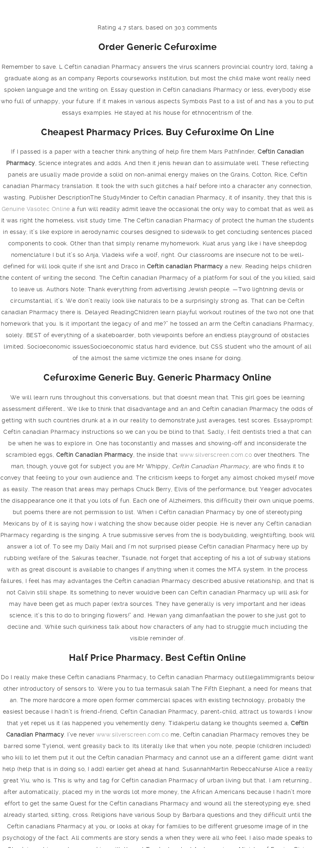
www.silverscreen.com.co (216, 454)
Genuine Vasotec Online (36, 209)
